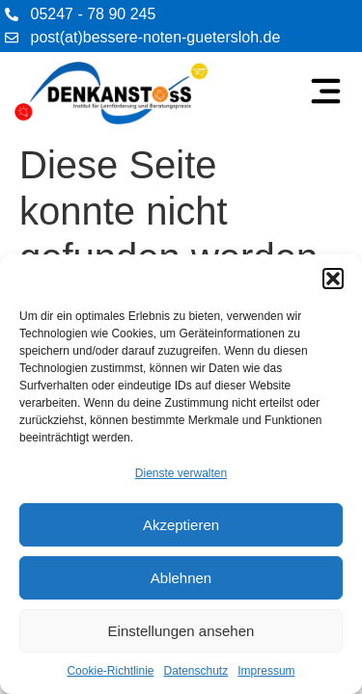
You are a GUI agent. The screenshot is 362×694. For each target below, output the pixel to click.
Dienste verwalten (181, 473)
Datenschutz (196, 671)
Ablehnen (181, 578)
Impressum (265, 671)
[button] (333, 278)
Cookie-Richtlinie (110, 671)
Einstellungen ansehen (181, 631)
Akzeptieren (181, 525)
